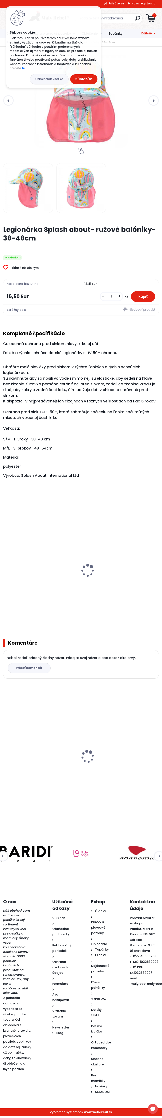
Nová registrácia (143, 3)
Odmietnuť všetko (49, 79)
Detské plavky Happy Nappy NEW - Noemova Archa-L (34, 585)
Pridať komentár (29, 670)
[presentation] (8, 100)
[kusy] (108, 297)
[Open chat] (153, 1109)
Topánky (115, 33)
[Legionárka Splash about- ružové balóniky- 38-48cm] (81, 100)
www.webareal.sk (98, 1114)
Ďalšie (146, 33)
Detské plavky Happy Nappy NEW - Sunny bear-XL (119, 585)
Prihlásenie (116, 3)
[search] (131, 20)
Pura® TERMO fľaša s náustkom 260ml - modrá (117, 770)
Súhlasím (83, 79)
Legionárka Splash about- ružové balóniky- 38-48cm (33, 770)
